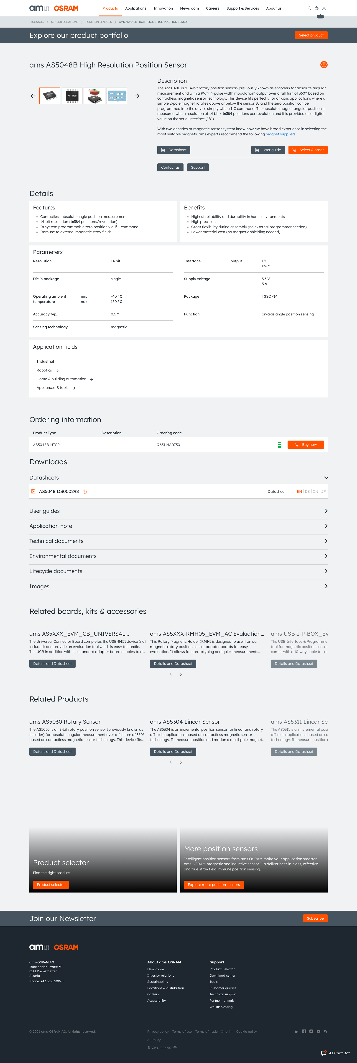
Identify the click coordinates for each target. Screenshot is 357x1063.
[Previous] (171, 674)
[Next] (180, 674)
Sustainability (157, 982)
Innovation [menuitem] (163, 8)
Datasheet (173, 149)
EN (299, 491)
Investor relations (160, 975)
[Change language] (316, 8)
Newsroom (155, 969)
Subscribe (315, 918)
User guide (268, 149)
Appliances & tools (53, 387)
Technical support (223, 994)
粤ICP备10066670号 (162, 1048)
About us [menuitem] (273, 8)
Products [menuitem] (110, 8)
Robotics (44, 370)
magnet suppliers (281, 134)
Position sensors (99, 21)
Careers (153, 994)
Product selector (51, 884)
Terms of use (182, 1031)
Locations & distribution (165, 988)
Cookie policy (246, 1031)
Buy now (306, 444)
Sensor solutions (64, 21)
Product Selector (222, 969)
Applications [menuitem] (135, 8)
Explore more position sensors (214, 884)
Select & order (308, 149)
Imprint (227, 1031)
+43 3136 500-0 (52, 981)
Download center (222, 975)
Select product (311, 35)
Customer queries (223, 988)
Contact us (170, 167)
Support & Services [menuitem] (243, 8)
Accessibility (156, 1000)
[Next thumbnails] (137, 96)
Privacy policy (158, 1031)
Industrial (45, 361)
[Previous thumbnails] (33, 96)
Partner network (222, 1000)
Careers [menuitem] (212, 8)
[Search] (309, 8)
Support (198, 167)
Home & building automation (61, 379)
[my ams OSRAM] (324, 8)
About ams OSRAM (164, 962)
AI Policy (154, 1040)
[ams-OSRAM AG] (53, 8)
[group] (87, 644)
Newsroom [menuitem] (189, 8)
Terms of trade (206, 1031)
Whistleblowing (221, 1007)
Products (36, 21)
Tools (214, 982)
